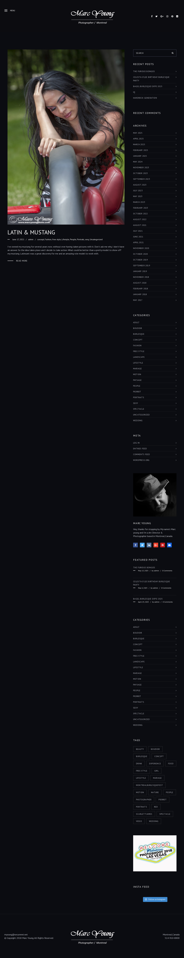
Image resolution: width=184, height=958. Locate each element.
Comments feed (141, 454)
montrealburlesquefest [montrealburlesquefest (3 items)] (149, 785)
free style (56, 239)
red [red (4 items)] (156, 807)
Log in (136, 443)
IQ (134, 92)
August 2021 (139, 225)
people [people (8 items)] (169, 792)
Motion (137, 374)
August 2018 (139, 283)
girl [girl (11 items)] (156, 771)
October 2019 (140, 260)
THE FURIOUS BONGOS (144, 71)
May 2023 (138, 196)
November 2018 (141, 277)
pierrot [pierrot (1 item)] (163, 799)
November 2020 (141, 248)
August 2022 (139, 219)
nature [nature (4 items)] (155, 792)
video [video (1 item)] (139, 821)
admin (30, 239)
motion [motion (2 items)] (140, 792)
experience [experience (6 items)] (155, 763)
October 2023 (140, 173)
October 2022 (140, 213)
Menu (9, 10)
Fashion (48, 239)
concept (40, 239)
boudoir (137, 328)
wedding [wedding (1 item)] (153, 821)
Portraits (80, 239)
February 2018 (140, 288)
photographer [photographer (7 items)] (144, 799)
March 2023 (139, 202)
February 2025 (140, 150)
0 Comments (167, 571)
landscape (139, 357)
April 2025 (138, 139)
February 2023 (140, 208)
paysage (137, 380)
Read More (22, 261)
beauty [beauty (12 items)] (140, 749)
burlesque (138, 334)
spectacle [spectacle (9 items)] (165, 814)
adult (136, 322)
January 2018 (140, 294)
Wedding (138, 420)
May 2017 (138, 300)
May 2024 (138, 162)
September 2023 (141, 179)
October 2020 (140, 254)
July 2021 (138, 231)
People (73, 239)
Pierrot (137, 391)
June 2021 (138, 237)
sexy (87, 239)
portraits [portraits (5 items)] (141, 807)
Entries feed (140, 448)
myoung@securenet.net (16, 934)
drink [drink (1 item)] (139, 763)
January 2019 (140, 271)
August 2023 (139, 185)
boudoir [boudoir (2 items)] (155, 749)
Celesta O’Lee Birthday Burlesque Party (151, 79)
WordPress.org (141, 460)
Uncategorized (96, 239)
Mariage (137, 368)
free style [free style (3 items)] (141, 771)
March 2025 (139, 144)
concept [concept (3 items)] (159, 756)
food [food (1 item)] (171, 763)
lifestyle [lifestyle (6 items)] (141, 778)
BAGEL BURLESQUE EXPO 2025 (147, 86)
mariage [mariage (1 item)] (157, 778)
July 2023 (138, 190)
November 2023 (141, 167)
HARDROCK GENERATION (145, 98)
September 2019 (141, 265)
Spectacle (138, 409)
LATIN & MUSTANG (31, 232)
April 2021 (138, 242)
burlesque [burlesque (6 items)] (141, 756)
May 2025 (138, 133)
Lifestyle (65, 239)
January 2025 (140, 156)
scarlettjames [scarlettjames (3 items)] (144, 814)
